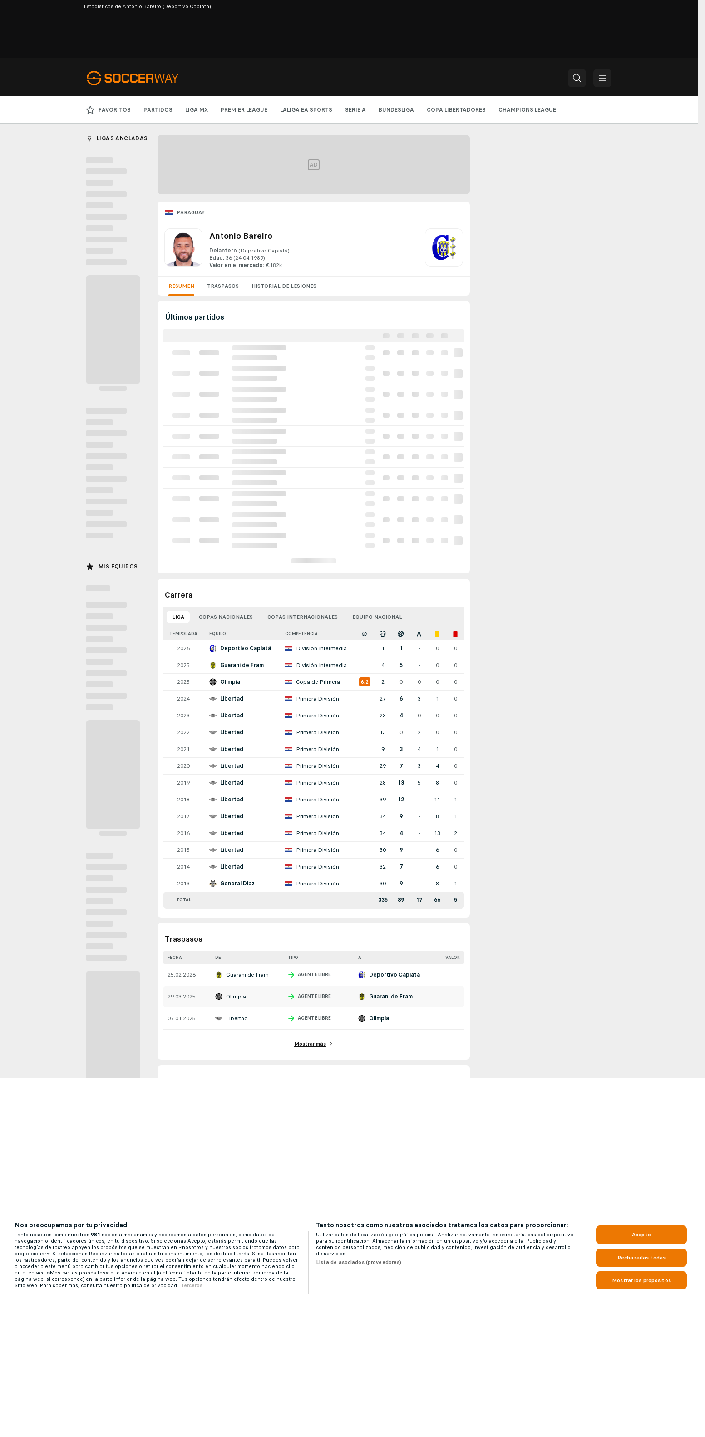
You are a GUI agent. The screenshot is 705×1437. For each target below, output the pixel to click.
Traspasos (223, 286)
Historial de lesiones (283, 286)
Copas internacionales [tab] (302, 617)
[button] (577, 78)
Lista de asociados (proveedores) (359, 1262)
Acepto (641, 1234)
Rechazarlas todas (641, 1257)
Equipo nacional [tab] (377, 617)
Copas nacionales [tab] (226, 617)
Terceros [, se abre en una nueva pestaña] (191, 1285)
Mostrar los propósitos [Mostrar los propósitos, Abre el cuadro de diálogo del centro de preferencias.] (641, 1280)
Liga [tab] (178, 617)
